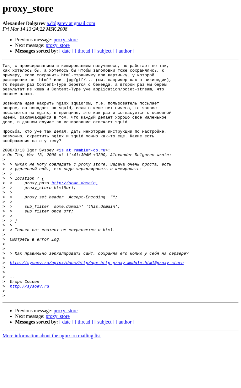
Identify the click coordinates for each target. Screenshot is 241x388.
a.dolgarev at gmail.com (71, 23)
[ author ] (125, 51)
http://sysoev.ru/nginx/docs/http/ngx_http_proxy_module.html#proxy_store (97, 303)
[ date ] (66, 51)
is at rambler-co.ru (82, 168)
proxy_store (66, 39)
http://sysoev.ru (29, 331)
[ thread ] (84, 51)
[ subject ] (104, 51)
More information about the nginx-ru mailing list (52, 382)
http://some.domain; (74, 207)
